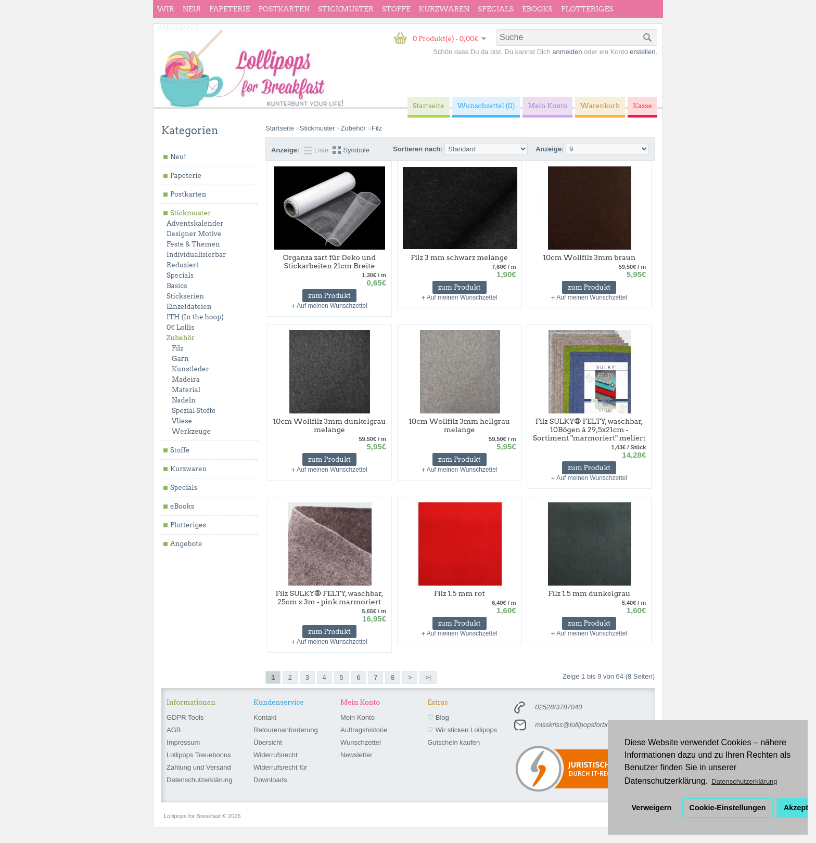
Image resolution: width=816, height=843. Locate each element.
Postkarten (284, 9)
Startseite (279, 128)
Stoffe (396, 9)
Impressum (183, 742)
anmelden (567, 52)
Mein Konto (357, 717)
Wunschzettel (360, 742)
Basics (177, 286)
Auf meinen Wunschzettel (332, 305)
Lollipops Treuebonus (199, 755)
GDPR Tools (185, 717)
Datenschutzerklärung (199, 780)
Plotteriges (587, 9)
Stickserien (185, 296)
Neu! (192, 9)
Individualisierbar (196, 254)
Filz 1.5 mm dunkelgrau (589, 593)
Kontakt (264, 717)
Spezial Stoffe (194, 410)
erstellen (642, 52)
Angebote (178, 27)
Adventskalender (195, 223)
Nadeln (184, 400)
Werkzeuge (191, 431)
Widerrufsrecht (275, 755)
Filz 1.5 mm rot (459, 593)
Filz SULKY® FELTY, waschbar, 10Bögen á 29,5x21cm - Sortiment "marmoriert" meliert (589, 429)
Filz (177, 348)
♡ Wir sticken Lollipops (462, 730)
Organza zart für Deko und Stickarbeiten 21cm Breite (329, 261)
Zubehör (181, 338)
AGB (174, 730)
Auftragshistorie (363, 730)
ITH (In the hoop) (195, 317)
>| (428, 677)
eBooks (537, 9)
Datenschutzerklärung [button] (744, 781)
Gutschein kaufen (453, 742)
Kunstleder (190, 369)
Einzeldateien (189, 306)
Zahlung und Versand (199, 767)
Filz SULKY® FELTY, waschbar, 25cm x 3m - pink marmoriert (330, 597)
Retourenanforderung (285, 730)
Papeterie (229, 9)
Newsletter (356, 755)
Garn (180, 358)
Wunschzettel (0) (486, 106)
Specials (496, 9)
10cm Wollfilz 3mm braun (589, 257)
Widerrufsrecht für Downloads (280, 773)
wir (165, 9)
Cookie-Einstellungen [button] (728, 807)
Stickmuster (346, 9)
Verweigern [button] (652, 807)
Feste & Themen (193, 244)
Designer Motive (194, 234)
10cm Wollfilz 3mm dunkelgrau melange (329, 425)
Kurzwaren (444, 9)
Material (186, 390)
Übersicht (267, 742)
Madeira (186, 379)
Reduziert (183, 265)
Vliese (182, 421)
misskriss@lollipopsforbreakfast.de (587, 725)
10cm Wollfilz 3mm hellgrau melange (459, 425)
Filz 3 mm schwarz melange (459, 257)
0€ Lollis (180, 327)
